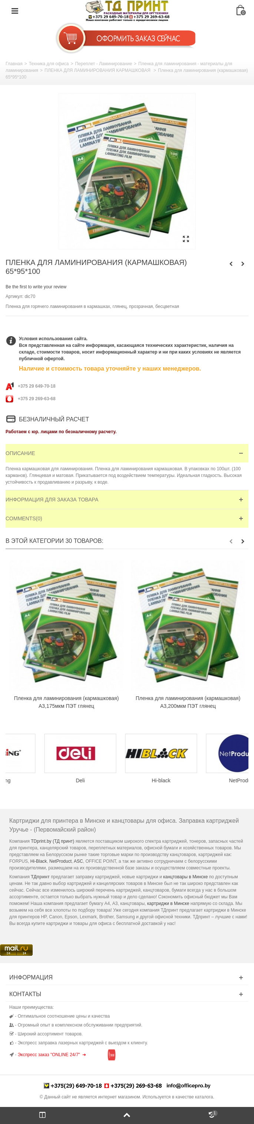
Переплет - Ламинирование (103, 63)
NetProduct (60, 861)
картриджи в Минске (168, 903)
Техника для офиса (49, 63)
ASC (78, 861)
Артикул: (14, 296)
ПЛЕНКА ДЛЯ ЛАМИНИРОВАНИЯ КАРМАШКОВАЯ (98, 70)
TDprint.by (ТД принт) (52, 841)
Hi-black (207, 780)
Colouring (46, 780)
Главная (14, 63)
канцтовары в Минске (185, 876)
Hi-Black (38, 861)
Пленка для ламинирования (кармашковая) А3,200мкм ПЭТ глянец (188, 702)
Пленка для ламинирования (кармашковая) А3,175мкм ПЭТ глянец (66, 702)
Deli (126, 780)
